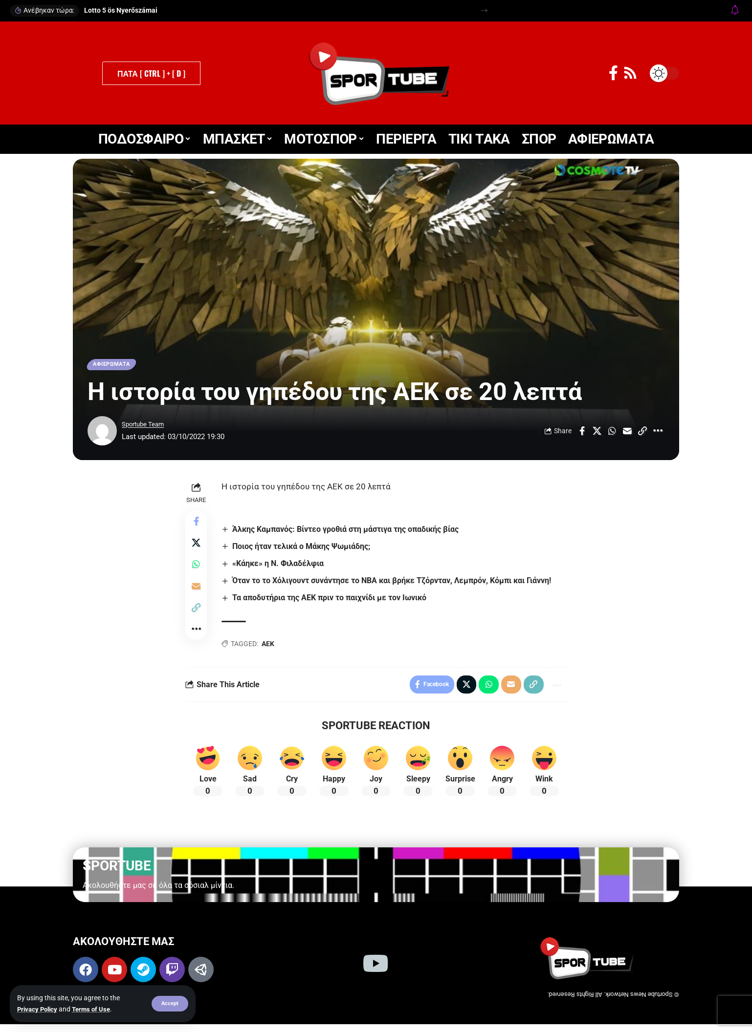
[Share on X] (597, 433)
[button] (169, 1003)
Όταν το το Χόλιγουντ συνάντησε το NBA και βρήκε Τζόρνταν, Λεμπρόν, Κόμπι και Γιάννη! (394, 583)
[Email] (627, 433)
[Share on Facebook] (582, 433)
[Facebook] (613, 73)
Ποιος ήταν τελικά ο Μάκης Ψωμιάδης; (304, 548)
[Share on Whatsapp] (612, 433)
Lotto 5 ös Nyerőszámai (120, 10)
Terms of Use (95, 1009)
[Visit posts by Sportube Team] (102, 433)
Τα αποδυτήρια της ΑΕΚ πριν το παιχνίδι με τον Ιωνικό (332, 600)
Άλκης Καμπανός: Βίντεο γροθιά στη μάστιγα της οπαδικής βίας (348, 531)
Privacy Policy (39, 1009)
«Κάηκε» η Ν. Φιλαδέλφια (280, 565)
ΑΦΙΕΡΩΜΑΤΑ (114, 365)
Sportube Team (146, 426)
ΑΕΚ (270, 647)
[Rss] (630, 73)
